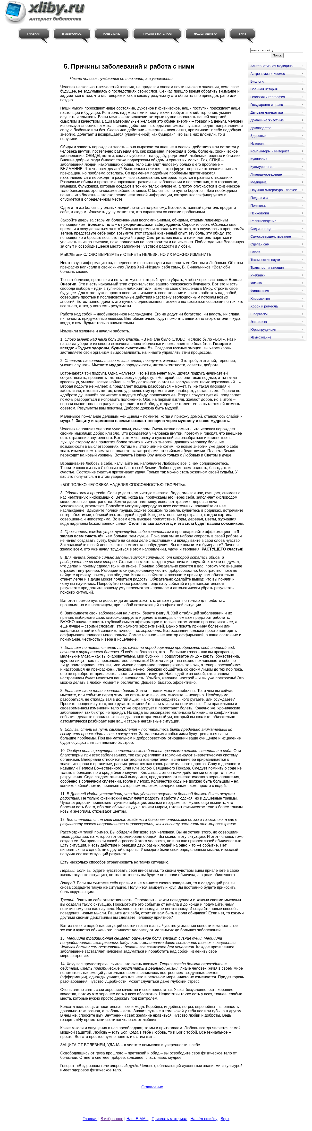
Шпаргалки (259, 314)
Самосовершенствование (270, 236)
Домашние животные (267, 120)
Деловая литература (266, 112)
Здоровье (258, 136)
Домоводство (260, 128)
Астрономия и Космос (267, 74)
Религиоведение (263, 221)
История (256, 143)
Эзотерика (258, 322)
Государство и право (266, 105)
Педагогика (259, 198)
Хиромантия (260, 298)
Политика (257, 205)
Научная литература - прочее (273, 190)
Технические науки (265, 260)
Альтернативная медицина (271, 66)
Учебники (257, 275)
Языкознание (260, 337)
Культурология (261, 167)
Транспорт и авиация (267, 267)
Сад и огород (260, 229)
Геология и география (267, 97)
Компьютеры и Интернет (269, 151)
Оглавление (152, 1087)
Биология (257, 81)
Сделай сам (259, 244)
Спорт (255, 252)
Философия (259, 291)
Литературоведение (266, 174)
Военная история (264, 89)
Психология (259, 213)
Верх (224, 1119)
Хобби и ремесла (264, 306)
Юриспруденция (263, 329)
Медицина (258, 182)
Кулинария (258, 159)
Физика (256, 283)
